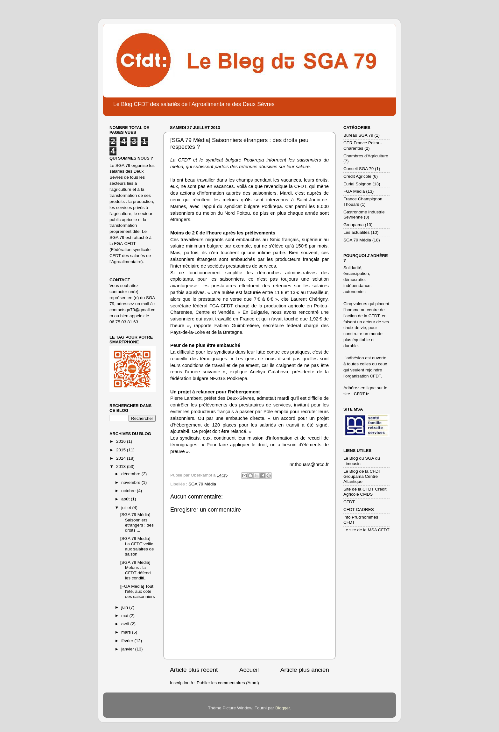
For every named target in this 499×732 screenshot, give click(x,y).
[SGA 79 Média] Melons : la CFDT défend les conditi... (135, 570)
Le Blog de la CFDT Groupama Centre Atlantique (362, 476)
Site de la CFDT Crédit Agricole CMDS (365, 492)
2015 (121, 450)
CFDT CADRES (358, 509)
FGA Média (354, 191)
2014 (121, 458)
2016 (121, 441)
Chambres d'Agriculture (365, 156)
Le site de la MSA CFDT (366, 529)
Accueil (249, 669)
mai (125, 615)
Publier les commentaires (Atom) (228, 682)
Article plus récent (194, 669)
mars (126, 632)
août (126, 499)
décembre (131, 473)
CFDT (349, 501)
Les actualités (356, 232)
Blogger (282, 708)
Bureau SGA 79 (358, 135)
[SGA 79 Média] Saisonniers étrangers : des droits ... (137, 522)
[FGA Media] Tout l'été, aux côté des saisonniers (137, 591)
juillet (126, 507)
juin (125, 607)
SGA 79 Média (202, 484)
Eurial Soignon (357, 184)
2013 (121, 466)
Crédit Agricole (357, 176)
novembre (131, 482)
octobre (129, 490)
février (127, 640)
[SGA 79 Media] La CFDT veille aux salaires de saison (137, 546)
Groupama (353, 224)
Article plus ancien (304, 669)
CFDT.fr (361, 393)
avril (125, 623)
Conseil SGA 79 (358, 168)
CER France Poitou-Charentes (362, 145)
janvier (128, 649)
